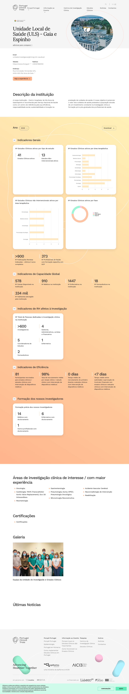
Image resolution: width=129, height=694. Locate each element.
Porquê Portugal (33, 8)
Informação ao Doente (48, 10)
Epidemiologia (49, 644)
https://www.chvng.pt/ (22, 64)
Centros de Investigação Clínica (73, 9)
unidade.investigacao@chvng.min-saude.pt (29, 57)
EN (113, 4)
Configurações (106, 688)
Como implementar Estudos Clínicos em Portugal (51, 653)
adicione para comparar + (22, 45)
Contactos (112, 8)
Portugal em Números (52, 647)
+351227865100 (37, 64)
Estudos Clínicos (90, 9)
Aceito (121, 688)
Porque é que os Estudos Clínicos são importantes (69, 643)
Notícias (103, 8)
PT (115, 4)
